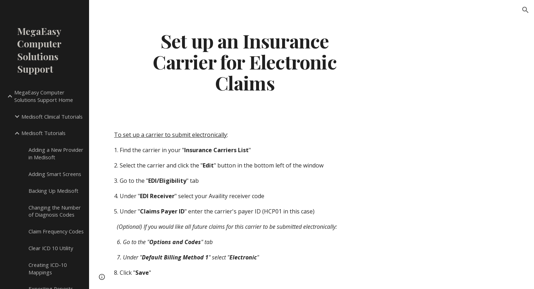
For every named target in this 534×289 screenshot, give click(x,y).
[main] (244, 61)
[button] (525, 10)
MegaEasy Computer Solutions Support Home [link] (43, 96)
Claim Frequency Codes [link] (56, 231)
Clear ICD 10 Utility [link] (50, 248)
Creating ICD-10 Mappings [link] (47, 268)
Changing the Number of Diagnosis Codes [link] (54, 211)
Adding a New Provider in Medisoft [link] (55, 153)
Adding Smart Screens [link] (54, 173)
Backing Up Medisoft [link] (53, 190)
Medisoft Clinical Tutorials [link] (52, 116)
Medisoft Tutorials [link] (43, 132)
